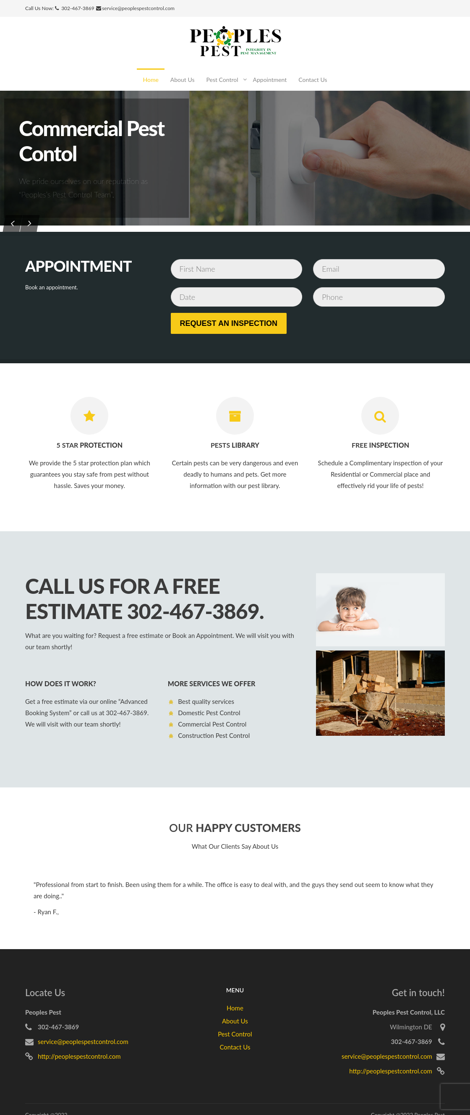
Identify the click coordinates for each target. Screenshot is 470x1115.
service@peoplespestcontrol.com (138, 8)
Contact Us (312, 79)
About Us (182, 79)
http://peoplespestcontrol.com (79, 1056)
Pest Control (222, 79)
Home (150, 79)
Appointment (270, 79)
